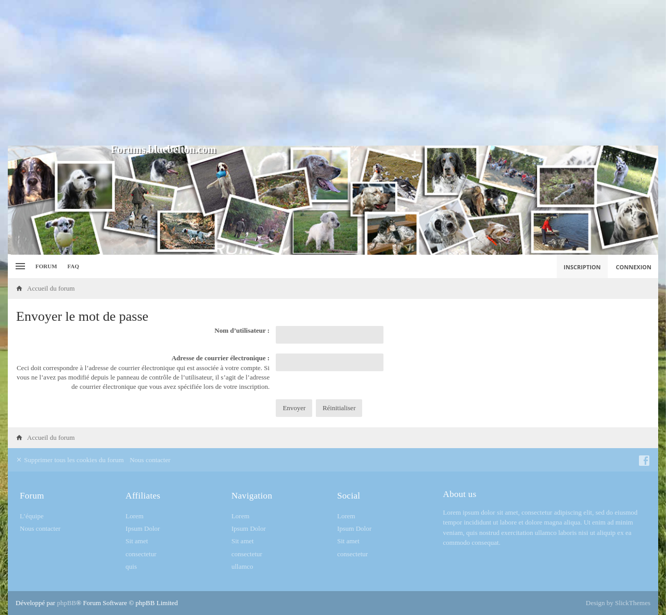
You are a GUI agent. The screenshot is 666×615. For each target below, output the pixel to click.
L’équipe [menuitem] (32, 516)
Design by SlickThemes (618, 603)
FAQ (73, 266)
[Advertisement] (333, 73)
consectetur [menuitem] (140, 554)
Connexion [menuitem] (634, 267)
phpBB (66, 603)
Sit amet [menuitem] (136, 541)
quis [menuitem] (131, 566)
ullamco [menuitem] (242, 566)
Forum (46, 266)
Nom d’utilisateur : (242, 330)
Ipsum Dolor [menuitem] (142, 528)
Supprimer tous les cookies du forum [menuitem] (70, 460)
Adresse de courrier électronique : (221, 358)
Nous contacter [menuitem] (150, 460)
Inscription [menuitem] (581, 267)
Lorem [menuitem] (134, 516)
